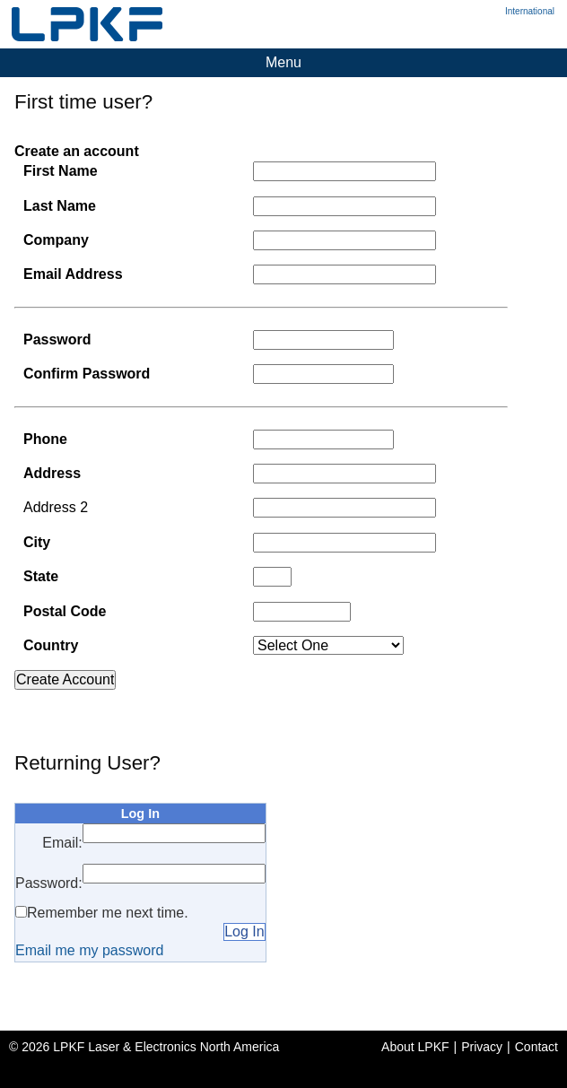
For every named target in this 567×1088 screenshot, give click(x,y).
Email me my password (89, 950)
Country (50, 645)
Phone (45, 439)
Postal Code (64, 611)
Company (56, 240)
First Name (60, 170)
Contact (536, 1047)
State (40, 576)
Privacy (481, 1047)
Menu (283, 62)
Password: (49, 883)
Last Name (59, 205)
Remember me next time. (107, 912)
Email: (62, 842)
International (529, 11)
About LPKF (415, 1047)
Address (52, 473)
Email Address (73, 274)
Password (57, 339)
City (36, 542)
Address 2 (55, 507)
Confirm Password (86, 373)
